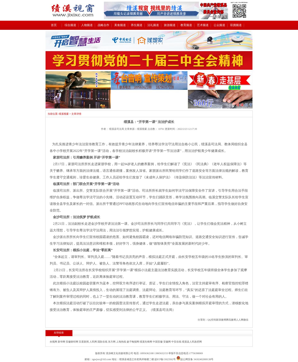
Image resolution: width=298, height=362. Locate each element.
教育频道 (186, 25)
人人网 (239, 319)
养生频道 (136, 25)
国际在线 (102, 341)
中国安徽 (158, 341)
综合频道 (70, 25)
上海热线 (121, 341)
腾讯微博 (231, 319)
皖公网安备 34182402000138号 (194, 359)
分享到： (203, 319)
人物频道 (87, 25)
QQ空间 (212, 319)
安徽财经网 (72, 341)
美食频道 (120, 25)
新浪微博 (221, 319)
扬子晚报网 (133, 341)
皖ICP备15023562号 (165, 359)
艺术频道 (203, 25)
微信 (245, 319)
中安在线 (176, 341)
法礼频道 (153, 25)
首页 (54, 25)
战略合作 (103, 25)
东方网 (112, 341)
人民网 (93, 341)
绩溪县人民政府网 (192, 341)
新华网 (62, 341)
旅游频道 (169, 25)
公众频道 (219, 25)
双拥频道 (236, 25)
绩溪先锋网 (146, 341)
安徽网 (167, 341)
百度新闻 (84, 341)
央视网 (54, 341)
